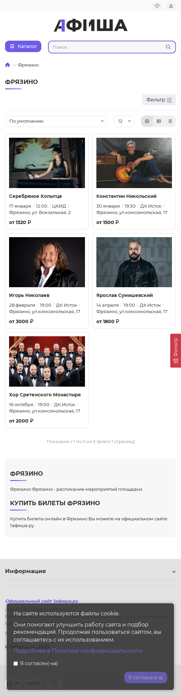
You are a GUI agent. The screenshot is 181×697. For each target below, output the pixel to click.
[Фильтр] (175, 350)
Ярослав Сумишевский (124, 295)
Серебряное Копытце (35, 196)
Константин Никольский (126, 196)
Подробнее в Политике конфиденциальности (77, 651)
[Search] (112, 47)
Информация (90, 571)
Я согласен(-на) (35, 663)
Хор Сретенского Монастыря (45, 394)
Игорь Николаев (29, 295)
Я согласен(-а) (145, 677)
